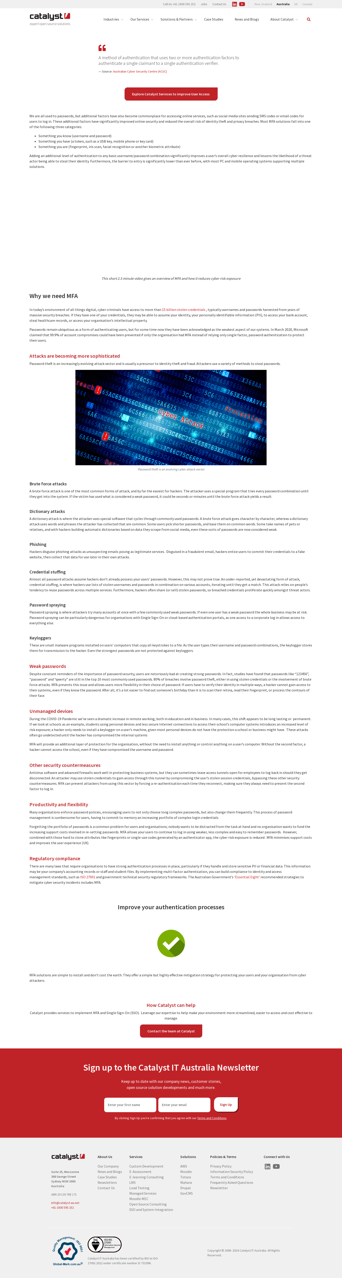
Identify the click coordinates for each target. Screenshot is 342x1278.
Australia (283, 4)
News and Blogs (247, 19)
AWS (183, 1166)
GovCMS (186, 1193)
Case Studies (213, 19)
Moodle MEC (138, 1198)
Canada (307, 4)
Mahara (186, 1182)
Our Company (108, 1166)
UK (296, 4)
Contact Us (219, 4)
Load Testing (139, 1188)
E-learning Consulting (146, 1177)
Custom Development (146, 1166)
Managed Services (143, 1193)
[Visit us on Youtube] (241, 3)
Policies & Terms (223, 1157)
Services (135, 1157)
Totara (185, 1177)
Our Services (139, 19)
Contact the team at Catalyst (171, 1031)
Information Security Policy (231, 1171)
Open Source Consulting (148, 1204)
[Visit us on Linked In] (234, 3)
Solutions (188, 1157)
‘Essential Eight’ (247, 877)
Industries (111, 19)
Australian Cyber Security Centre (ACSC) (140, 71)
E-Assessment (140, 1171)
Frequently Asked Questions (231, 1182)
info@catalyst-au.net (65, 1203)
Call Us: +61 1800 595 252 (179, 4)
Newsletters (107, 1182)
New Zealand (263, 4)
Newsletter (219, 1188)
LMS (132, 1182)
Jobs (204, 4)
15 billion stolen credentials (184, 309)
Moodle (186, 1171)
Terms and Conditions (211, 1118)
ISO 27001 (88, 877)
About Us (105, 1157)
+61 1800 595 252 (62, 1207)
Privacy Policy (220, 1166)
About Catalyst (282, 19)
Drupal (185, 1188)
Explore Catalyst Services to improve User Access (171, 94)
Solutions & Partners (177, 19)
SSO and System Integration (151, 1209)
